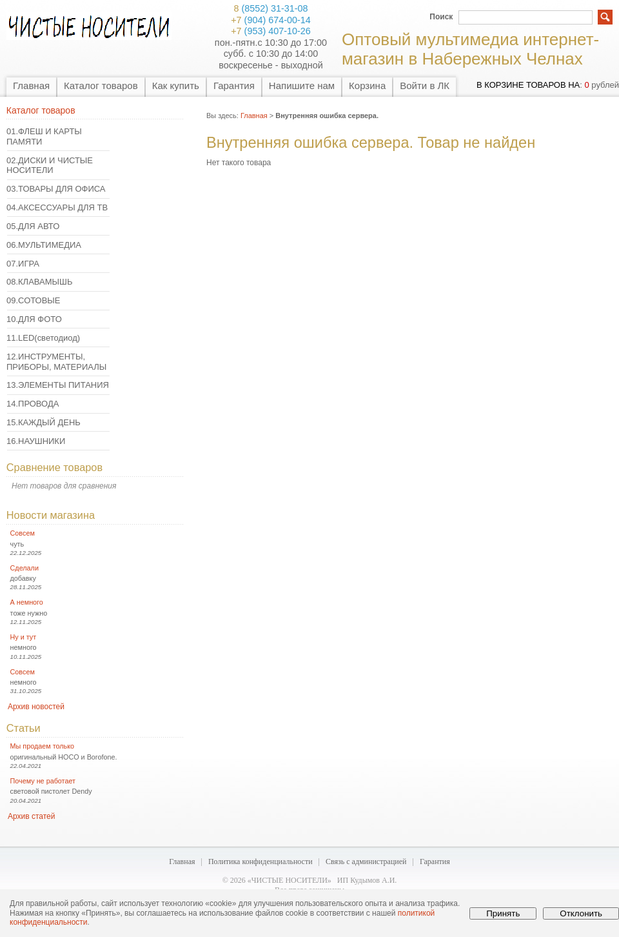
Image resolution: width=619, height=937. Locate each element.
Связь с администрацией (366, 861)
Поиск (441, 16)
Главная (31, 85)
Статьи (23, 728)
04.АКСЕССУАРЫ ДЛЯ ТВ (57, 207)
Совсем (22, 533)
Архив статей (31, 816)
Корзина (367, 85)
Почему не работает (42, 781)
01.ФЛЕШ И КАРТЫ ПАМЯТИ (44, 136)
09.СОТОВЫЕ (33, 300)
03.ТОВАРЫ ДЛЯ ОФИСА (56, 189)
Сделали (24, 568)
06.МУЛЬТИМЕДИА (43, 245)
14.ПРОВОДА (32, 403)
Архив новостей (36, 706)
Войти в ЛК (424, 85)
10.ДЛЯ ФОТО (34, 319)
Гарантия (234, 85)
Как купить (175, 85)
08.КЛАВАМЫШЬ (39, 282)
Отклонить (581, 913)
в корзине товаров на (528, 85)
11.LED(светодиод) (43, 338)
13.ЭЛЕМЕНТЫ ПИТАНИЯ (57, 385)
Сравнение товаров (54, 467)
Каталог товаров (101, 85)
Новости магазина (50, 515)
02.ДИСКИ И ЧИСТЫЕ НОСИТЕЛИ (49, 166)
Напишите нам (302, 85)
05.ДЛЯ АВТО (32, 226)
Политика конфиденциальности (260, 861)
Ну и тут (23, 637)
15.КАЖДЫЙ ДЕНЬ (43, 422)
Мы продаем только (42, 746)
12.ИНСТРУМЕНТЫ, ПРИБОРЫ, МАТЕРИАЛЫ (56, 362)
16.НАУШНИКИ (35, 441)
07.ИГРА (22, 263)
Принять (503, 913)
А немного (26, 602)
